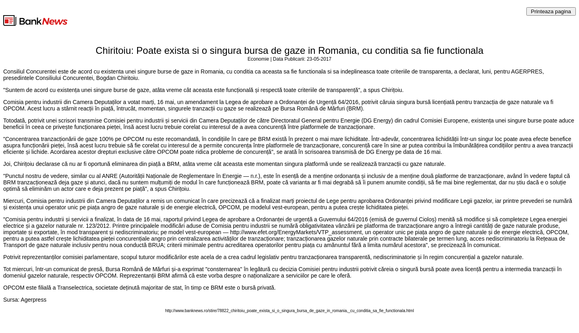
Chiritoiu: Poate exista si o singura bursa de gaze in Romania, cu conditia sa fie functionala (290, 50)
